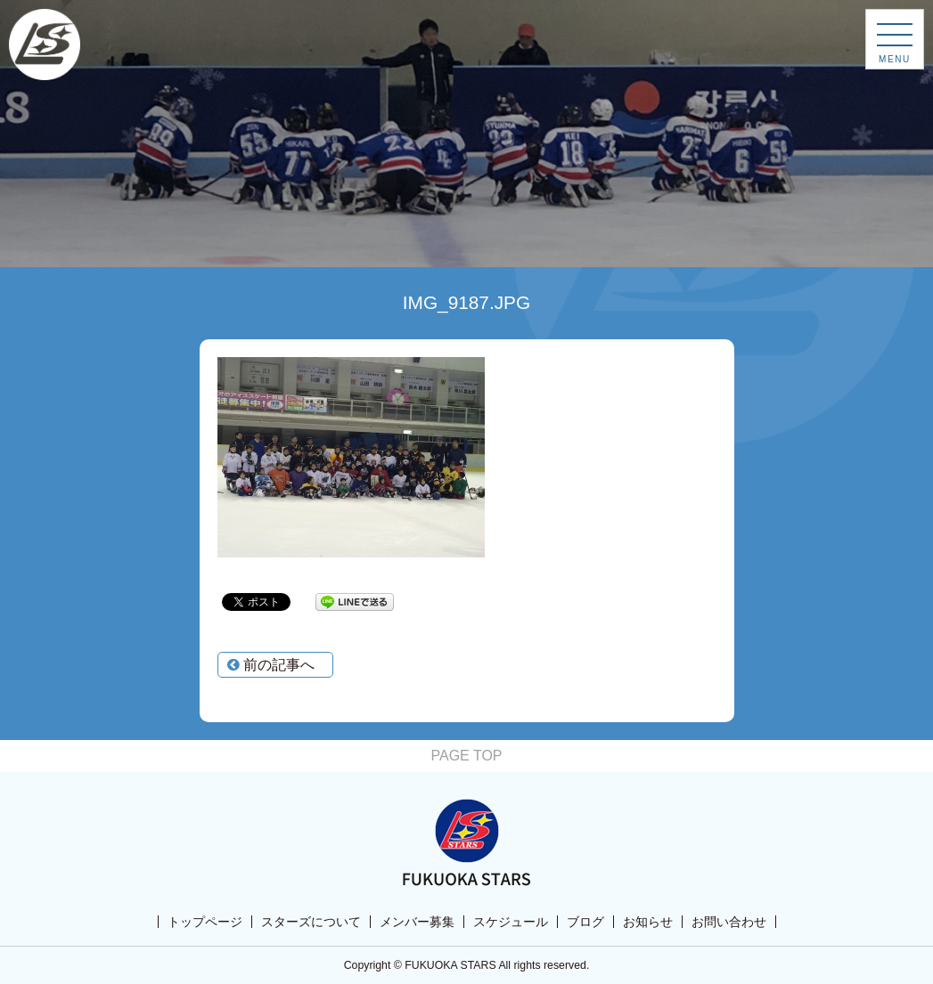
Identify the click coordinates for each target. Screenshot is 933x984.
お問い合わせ (729, 922)
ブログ (585, 922)
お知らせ (648, 922)
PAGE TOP (466, 755)
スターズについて (311, 922)
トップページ (205, 922)
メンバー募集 (417, 922)
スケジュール (510, 922)
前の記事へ (271, 664)
